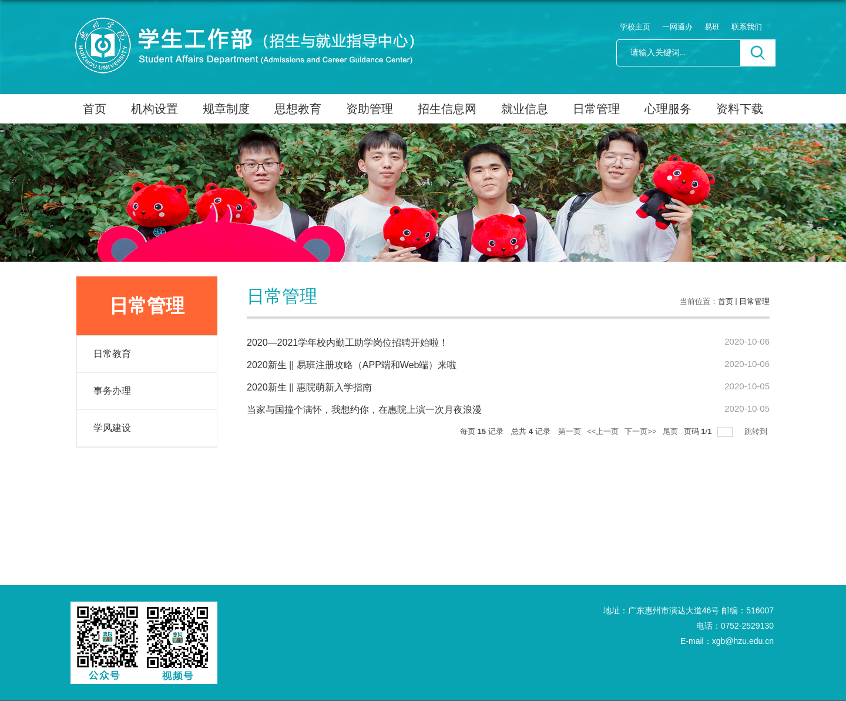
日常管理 (596, 108)
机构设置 (154, 108)
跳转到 (757, 431)
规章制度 (226, 108)
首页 (94, 108)
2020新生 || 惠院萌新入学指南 (309, 387)
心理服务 (667, 108)
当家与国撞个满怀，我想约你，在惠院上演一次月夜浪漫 (364, 410)
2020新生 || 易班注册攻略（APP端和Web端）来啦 (351, 365)
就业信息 (524, 108)
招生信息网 (447, 108)
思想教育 (297, 108)
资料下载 (739, 108)
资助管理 (369, 108)
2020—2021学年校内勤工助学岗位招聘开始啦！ (347, 343)
